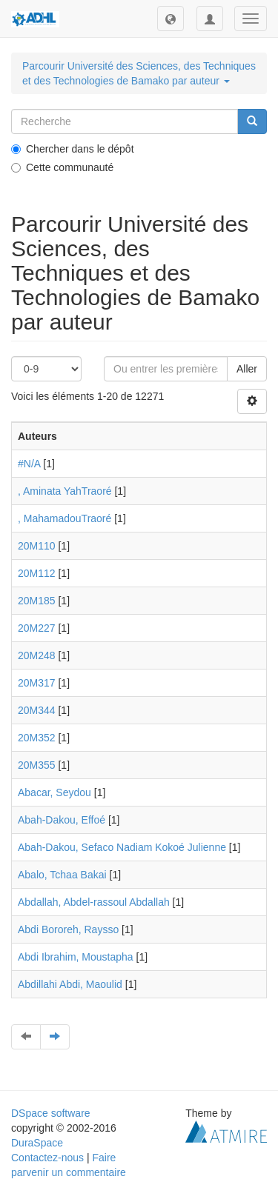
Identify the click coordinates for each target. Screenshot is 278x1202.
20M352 (37, 738)
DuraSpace (37, 1143)
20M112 (37, 573)
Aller (246, 369)
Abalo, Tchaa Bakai (62, 875)
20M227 (37, 628)
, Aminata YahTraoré (65, 491)
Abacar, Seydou (54, 792)
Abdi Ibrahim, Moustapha (75, 957)
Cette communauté (62, 167)
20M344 (37, 710)
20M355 (37, 765)
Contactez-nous (47, 1157)
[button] (170, 18)
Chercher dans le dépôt (72, 149)
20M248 (37, 655)
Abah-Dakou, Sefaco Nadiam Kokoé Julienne (122, 847)
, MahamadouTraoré (64, 518)
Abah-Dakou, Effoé (61, 820)
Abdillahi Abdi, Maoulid (70, 984)
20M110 (37, 546)
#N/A (29, 464)
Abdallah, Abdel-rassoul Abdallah (94, 902)
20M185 (37, 601)
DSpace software (50, 1113)
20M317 (37, 683)
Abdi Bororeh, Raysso (68, 929)
